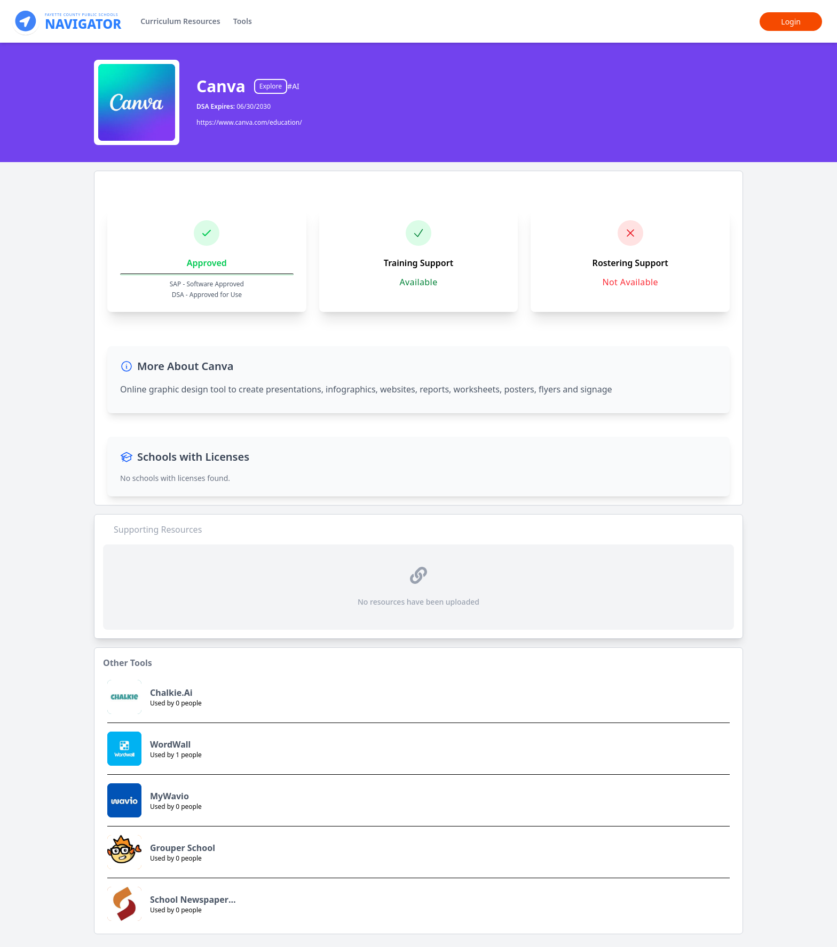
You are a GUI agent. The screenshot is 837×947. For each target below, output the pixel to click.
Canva (221, 86)
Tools (242, 21)
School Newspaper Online (189, 900)
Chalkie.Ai (171, 693)
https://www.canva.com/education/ (249, 122)
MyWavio (169, 796)
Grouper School (182, 848)
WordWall (170, 744)
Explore (270, 86)
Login (791, 22)
